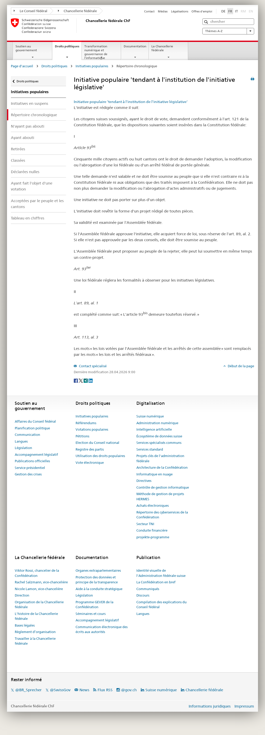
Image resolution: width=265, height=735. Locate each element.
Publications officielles (32, 461)
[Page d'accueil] (84, 25)
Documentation (135, 46)
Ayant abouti (22, 137)
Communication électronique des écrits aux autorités (102, 629)
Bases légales (25, 625)
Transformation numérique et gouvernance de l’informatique (95, 52)
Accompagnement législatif (36, 454)
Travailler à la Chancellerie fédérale (35, 641)
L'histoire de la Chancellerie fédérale (36, 616)
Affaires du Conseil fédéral (35, 421)
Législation (23, 448)
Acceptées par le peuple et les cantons (37, 203)
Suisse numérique (150, 416)
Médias (162, 11)
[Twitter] (81, 380)
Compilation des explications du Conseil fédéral (161, 604)
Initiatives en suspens (29, 103)
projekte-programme (152, 537)
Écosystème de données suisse (159, 436)
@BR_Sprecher (28, 689)
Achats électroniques (152, 505)
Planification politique (32, 428)
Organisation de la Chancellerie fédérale (39, 604)
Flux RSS (105, 689)
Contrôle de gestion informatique (162, 487)
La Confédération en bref (155, 582)
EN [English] (251, 11)
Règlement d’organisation (35, 632)
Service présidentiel (30, 468)
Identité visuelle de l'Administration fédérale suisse (161, 573)
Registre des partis (90, 449)
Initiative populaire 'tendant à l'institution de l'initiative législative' (131, 102)
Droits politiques (68, 48)
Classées (18, 160)
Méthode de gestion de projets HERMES (160, 496)
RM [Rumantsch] (243, 11)
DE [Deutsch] (223, 11)
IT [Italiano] (236, 11)
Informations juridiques (210, 706)
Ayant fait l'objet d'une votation (31, 186)
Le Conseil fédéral (30, 11)
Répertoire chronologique (34, 114)
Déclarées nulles (25, 171)
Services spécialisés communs (158, 442)
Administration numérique (157, 423)
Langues (21, 441)
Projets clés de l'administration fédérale (160, 458)
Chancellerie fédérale (77, 11)
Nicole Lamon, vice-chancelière (39, 589)
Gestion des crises (28, 474)
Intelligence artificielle (154, 429)
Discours (142, 595)
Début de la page (240, 366)
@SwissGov (60, 689)
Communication (27, 434)
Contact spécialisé (92, 366)
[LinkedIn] (91, 380)
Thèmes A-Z (228, 31)
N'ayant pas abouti (27, 126)
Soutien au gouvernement (26, 48)
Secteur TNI (145, 524)
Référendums (86, 423)
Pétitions (82, 436)
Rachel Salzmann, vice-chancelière (41, 582)
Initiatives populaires (92, 66)
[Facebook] (76, 380)
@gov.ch (129, 689)
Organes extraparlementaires (98, 570)
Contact (149, 11)
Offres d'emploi (202, 11)
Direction (22, 595)
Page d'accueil (22, 66)
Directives (143, 481)
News (84, 689)
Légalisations (179, 11)
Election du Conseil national (97, 442)
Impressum (244, 706)
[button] (206, 22)
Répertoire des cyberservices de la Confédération (162, 514)
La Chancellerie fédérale (162, 48)
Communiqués (147, 589)
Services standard (149, 449)
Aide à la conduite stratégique (99, 589)
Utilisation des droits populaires (100, 456)
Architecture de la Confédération (162, 467)
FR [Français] (230, 11)
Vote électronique (90, 462)
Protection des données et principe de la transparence (97, 579)
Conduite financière (151, 530)
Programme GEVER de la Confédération (94, 604)
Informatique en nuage (154, 474)
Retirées (18, 148)
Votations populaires (92, 429)
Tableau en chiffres (27, 218)
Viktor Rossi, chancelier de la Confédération (37, 573)
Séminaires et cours (91, 614)
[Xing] (86, 380)
